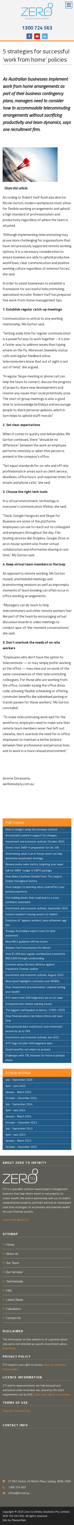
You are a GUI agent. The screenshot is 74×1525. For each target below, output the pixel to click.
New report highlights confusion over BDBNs (32, 981)
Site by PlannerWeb (14, 1520)
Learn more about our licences (52, 1394)
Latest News (14, 1299)
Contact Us (13, 1318)
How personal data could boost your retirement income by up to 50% (33, 1028)
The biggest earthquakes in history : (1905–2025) (35, 1010)
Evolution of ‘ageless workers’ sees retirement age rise (36, 922)
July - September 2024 (18, 1104)
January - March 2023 (18, 1140)
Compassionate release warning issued (28, 1004)
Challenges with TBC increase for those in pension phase (35, 1057)
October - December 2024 (21, 1098)
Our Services (14, 1272)
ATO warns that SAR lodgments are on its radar (34, 997)
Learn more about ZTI (16, 1219)
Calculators (13, 1308)
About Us (12, 1253)
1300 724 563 (37, 28)
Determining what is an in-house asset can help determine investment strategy (33, 855)
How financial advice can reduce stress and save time (34, 1018)
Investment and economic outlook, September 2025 (36, 908)
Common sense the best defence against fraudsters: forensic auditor (30, 966)
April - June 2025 (15, 1086)
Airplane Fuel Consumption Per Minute (28, 947)
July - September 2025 (18, 1080)
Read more (9, 1348)
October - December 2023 (21, 1122)
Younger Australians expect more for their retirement (30, 933)
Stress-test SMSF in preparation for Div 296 (32, 847)
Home (10, 1244)
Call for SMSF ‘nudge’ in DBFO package (28, 870)
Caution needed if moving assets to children (31, 914)
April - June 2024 (15, 1110)
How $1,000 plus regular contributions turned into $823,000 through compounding (35, 956)
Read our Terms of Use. (17, 1411)
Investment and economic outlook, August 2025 (34, 975)
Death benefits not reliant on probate (28, 1049)
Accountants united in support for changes (31, 835)
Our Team (12, 1262)
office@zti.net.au (18, 1493)
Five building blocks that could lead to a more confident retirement (32, 899)
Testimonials (14, 1281)
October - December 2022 (21, 1147)
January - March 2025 (18, 1092)
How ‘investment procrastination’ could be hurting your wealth (35, 989)
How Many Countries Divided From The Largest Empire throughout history (33, 878)
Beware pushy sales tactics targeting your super (34, 864)
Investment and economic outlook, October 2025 (34, 841)
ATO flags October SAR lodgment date (28, 1043)
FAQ (8, 1290)
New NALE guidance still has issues (26, 941)
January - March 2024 (18, 1116)
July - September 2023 (18, 1128)
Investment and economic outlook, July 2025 (32, 1037)
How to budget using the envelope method (31, 829)
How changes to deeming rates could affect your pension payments (34, 889)
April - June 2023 (15, 1134)
